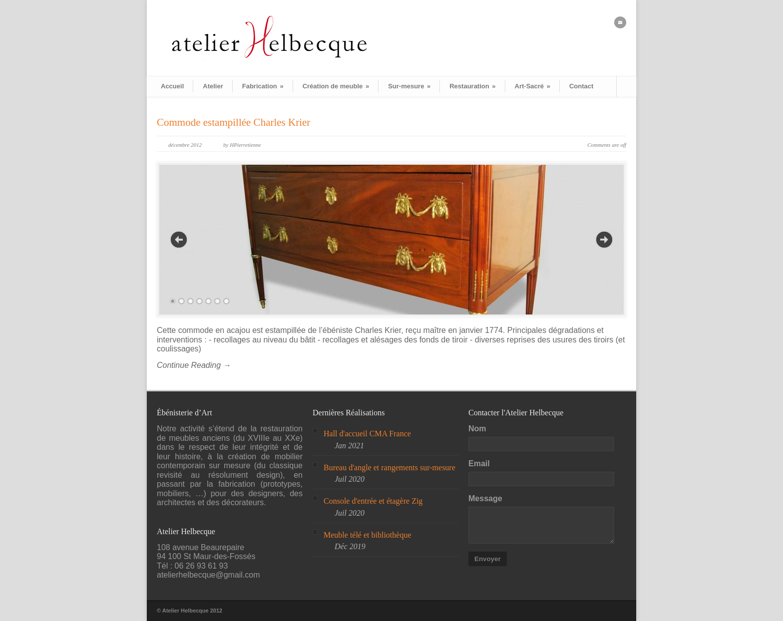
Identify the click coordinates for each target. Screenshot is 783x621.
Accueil (172, 86)
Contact (581, 86)
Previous (178, 239)
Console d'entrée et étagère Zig (373, 501)
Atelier (213, 86)
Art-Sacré (532, 86)
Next (604, 239)
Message (485, 498)
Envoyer (487, 559)
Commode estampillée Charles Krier (233, 122)
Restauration (472, 86)
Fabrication (263, 86)
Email (479, 463)
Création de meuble (336, 86)
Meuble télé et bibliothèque (367, 535)
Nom (477, 428)
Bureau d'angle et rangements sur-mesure (389, 467)
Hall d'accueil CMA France (367, 433)
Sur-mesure (409, 86)
